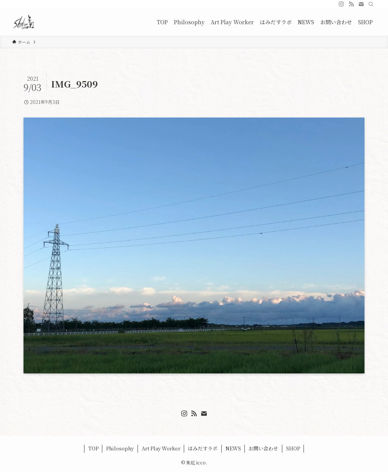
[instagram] (341, 4)
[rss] (351, 4)
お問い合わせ (263, 448)
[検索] (371, 4)
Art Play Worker (161, 448)
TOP (93, 448)
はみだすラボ (202, 448)
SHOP (293, 448)
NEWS (233, 448)
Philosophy (120, 448)
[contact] (361, 4)
